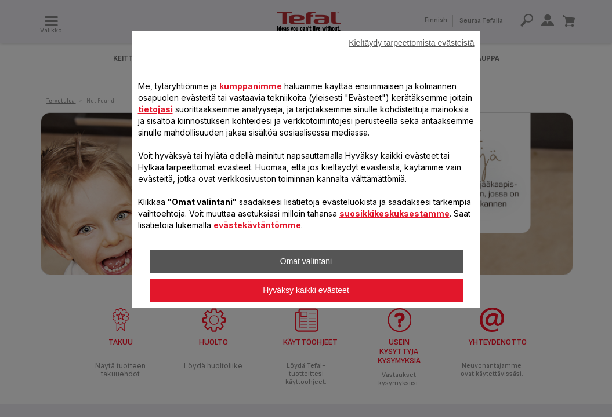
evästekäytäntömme (257, 225)
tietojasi (155, 109)
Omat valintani (306, 261)
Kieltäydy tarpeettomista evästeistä (411, 42)
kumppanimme (250, 86)
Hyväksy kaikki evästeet (306, 290)
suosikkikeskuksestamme (394, 213)
